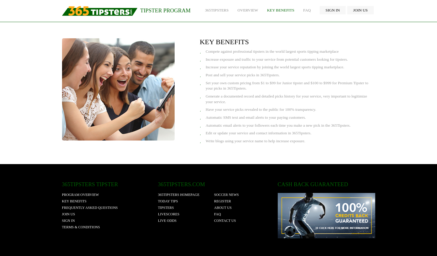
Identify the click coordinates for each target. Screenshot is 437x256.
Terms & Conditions (81, 227)
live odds (167, 220)
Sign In (333, 10)
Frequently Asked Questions (90, 207)
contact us (225, 220)
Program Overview (80, 194)
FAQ (307, 10)
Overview (248, 10)
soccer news (226, 194)
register (222, 201)
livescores (169, 214)
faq (217, 214)
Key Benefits (280, 10)
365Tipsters (217, 10)
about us (223, 207)
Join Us (360, 10)
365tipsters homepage (179, 194)
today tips (168, 201)
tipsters (166, 207)
